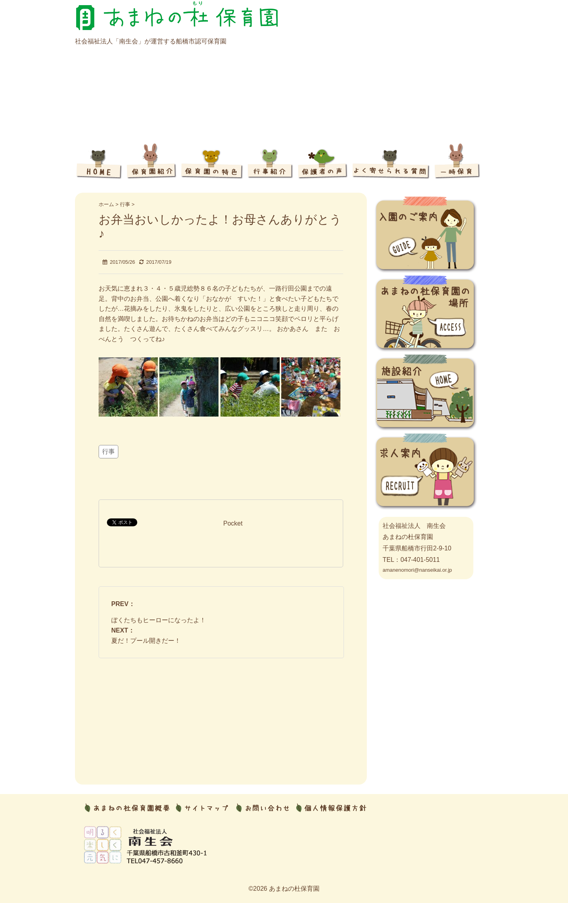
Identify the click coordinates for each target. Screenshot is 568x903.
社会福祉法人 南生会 (414, 525)
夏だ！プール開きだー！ (146, 640)
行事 (108, 451)
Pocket (233, 523)
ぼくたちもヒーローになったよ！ (158, 620)
